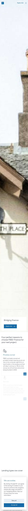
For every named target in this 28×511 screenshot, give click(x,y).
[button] (14, 501)
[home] (2, 3)
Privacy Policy (8, 493)
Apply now (20, 3)
